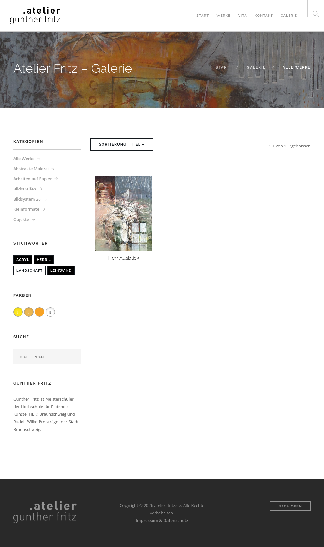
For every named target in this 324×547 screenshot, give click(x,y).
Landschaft (29, 271)
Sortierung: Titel (122, 144)
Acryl (22, 260)
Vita (242, 16)
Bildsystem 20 (27, 199)
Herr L (44, 260)
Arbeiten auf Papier (32, 179)
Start (202, 16)
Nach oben (290, 506)
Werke (223, 16)
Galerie (289, 16)
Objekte (21, 219)
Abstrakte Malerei (31, 168)
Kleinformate (26, 209)
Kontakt (264, 16)
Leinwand (61, 271)
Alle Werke (23, 158)
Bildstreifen (24, 189)
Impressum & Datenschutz (162, 520)
